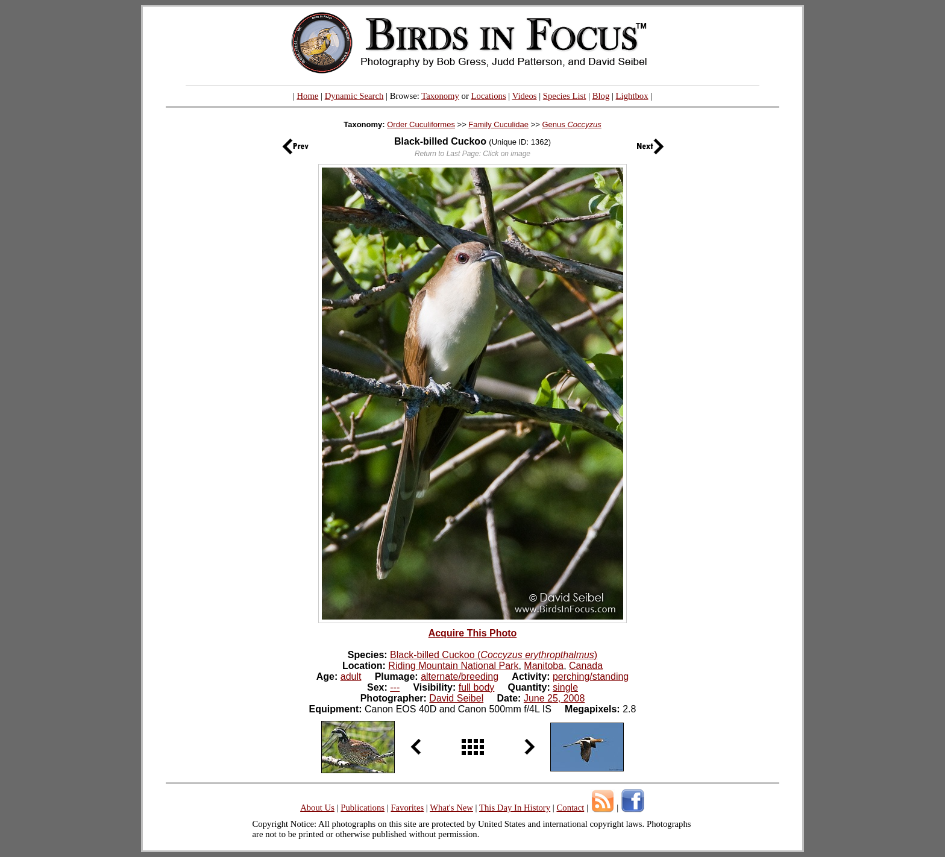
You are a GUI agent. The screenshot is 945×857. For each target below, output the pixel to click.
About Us (317, 807)
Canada (586, 666)
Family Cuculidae (498, 124)
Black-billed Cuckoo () (493, 655)
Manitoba (544, 666)
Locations (488, 96)
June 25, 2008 (554, 698)
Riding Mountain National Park (453, 666)
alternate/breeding (459, 676)
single (565, 687)
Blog (601, 96)
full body (477, 687)
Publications (363, 807)
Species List (564, 96)
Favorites (407, 807)
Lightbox (632, 96)
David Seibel (456, 698)
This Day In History (514, 807)
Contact (570, 807)
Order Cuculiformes (421, 124)
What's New (451, 807)
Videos (524, 96)
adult (351, 676)
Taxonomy (440, 96)
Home (307, 96)
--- (395, 687)
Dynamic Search (354, 96)
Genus (571, 124)
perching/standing (591, 676)
